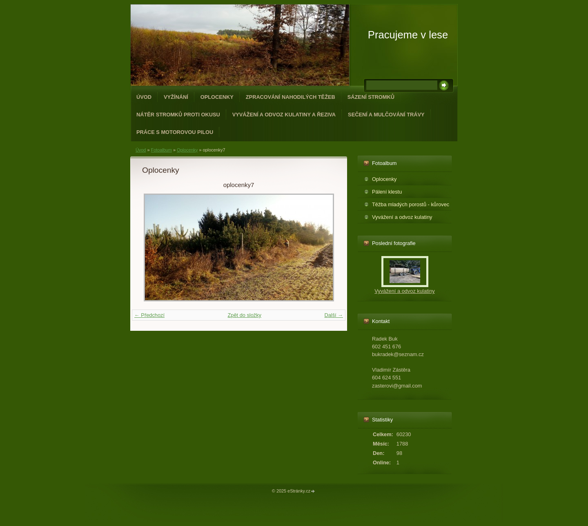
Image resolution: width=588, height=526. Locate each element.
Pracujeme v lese (408, 34)
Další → (333, 315)
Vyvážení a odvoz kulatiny (402, 217)
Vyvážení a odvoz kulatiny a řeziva (284, 114)
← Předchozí (149, 315)
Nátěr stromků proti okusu (178, 114)
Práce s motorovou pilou (174, 132)
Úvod (143, 97)
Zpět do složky (244, 315)
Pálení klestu (387, 192)
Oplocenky (217, 97)
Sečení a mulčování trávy (386, 114)
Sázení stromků (370, 97)
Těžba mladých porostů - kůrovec (410, 204)
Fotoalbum (161, 149)
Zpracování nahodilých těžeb (290, 97)
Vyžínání (176, 97)
